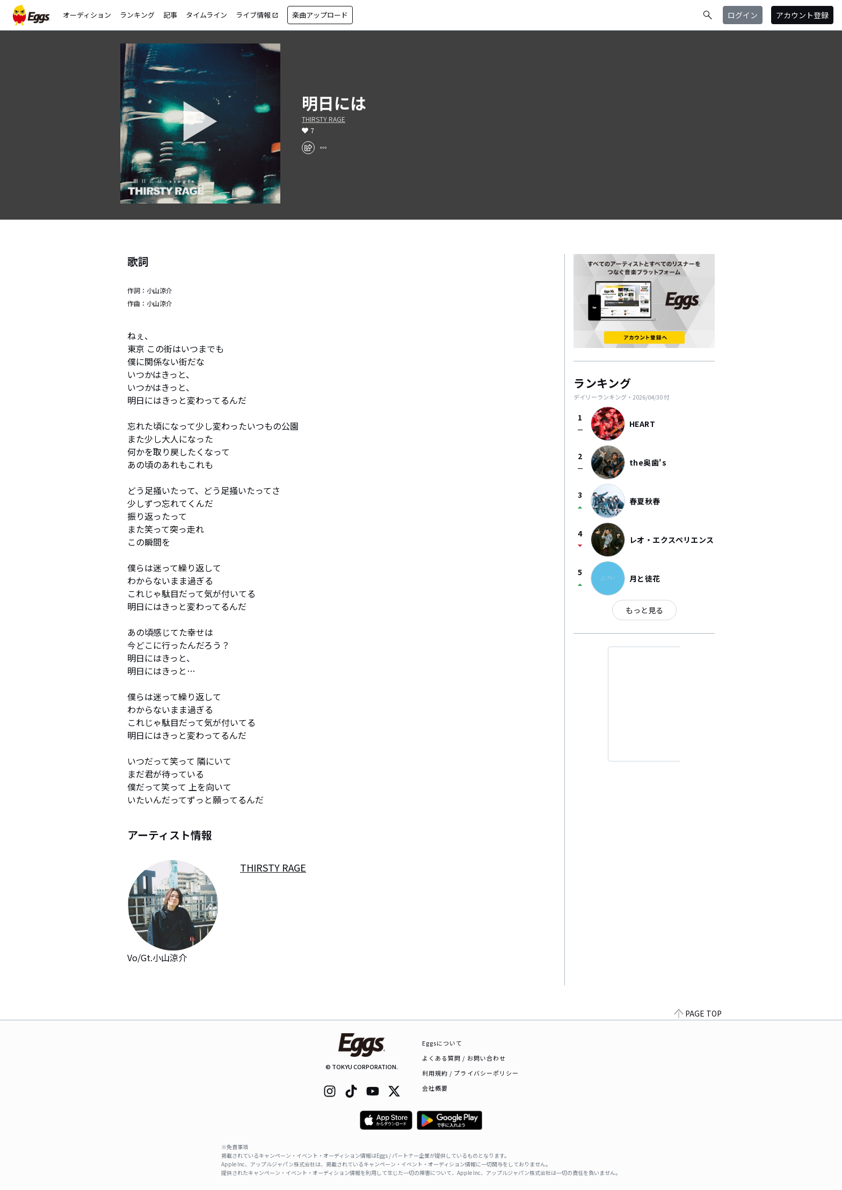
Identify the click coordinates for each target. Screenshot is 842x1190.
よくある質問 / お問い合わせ (464, 1058)
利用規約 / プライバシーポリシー (470, 1073)
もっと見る (644, 610)
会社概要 (435, 1088)
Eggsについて (442, 1043)
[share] (308, 147)
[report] (323, 147)
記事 (170, 15)
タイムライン (206, 15)
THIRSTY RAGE (323, 119)
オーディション (87, 15)
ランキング (137, 15)
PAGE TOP (698, 1013)
